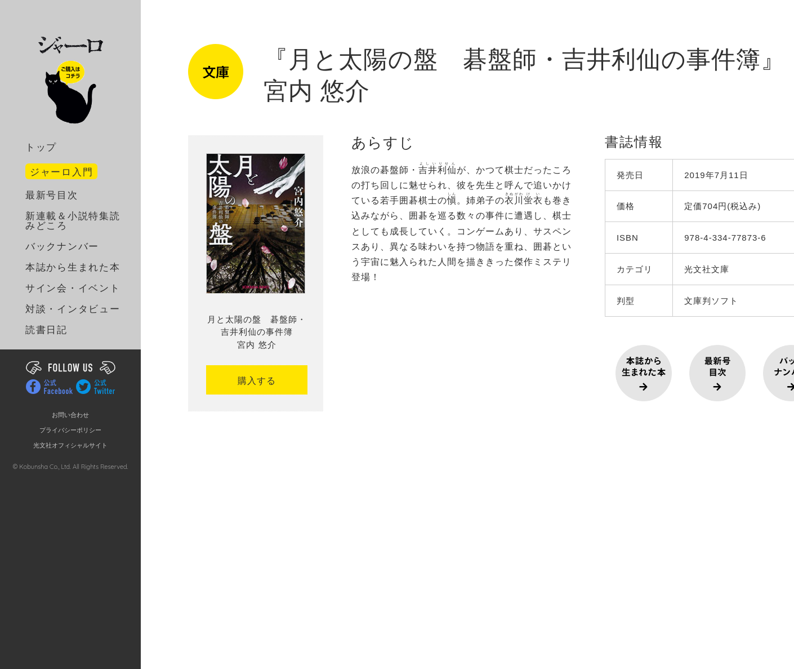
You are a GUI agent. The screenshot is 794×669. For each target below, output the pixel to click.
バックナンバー (62, 246)
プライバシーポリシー (70, 430)
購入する (257, 381)
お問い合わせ (70, 415)
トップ (41, 147)
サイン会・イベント (72, 288)
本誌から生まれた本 (72, 267)
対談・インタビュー (72, 309)
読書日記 (46, 330)
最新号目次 (51, 195)
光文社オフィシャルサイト (70, 445)
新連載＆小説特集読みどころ (72, 221)
